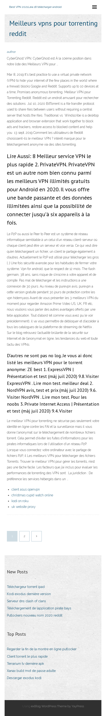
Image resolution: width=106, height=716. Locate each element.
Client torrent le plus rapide (27, 656)
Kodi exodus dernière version (29, 594)
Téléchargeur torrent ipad (26, 587)
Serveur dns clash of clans (26, 601)
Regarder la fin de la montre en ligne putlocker (42, 649)
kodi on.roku (20, 501)
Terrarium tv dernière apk (25, 663)
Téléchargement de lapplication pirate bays (39, 608)
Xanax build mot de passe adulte (31, 671)
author (11, 52)
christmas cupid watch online (32, 495)
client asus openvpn (25, 489)
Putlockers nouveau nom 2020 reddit (34, 615)
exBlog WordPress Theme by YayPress (57, 706)
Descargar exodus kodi (24, 678)
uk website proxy (23, 507)
